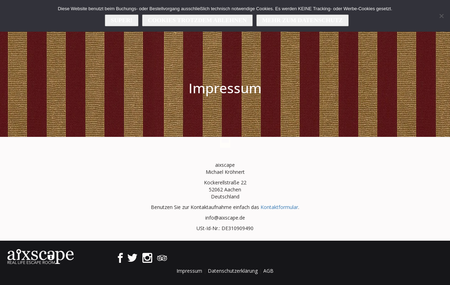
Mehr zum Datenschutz (302, 20)
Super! (121, 20)
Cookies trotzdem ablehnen (197, 20)
